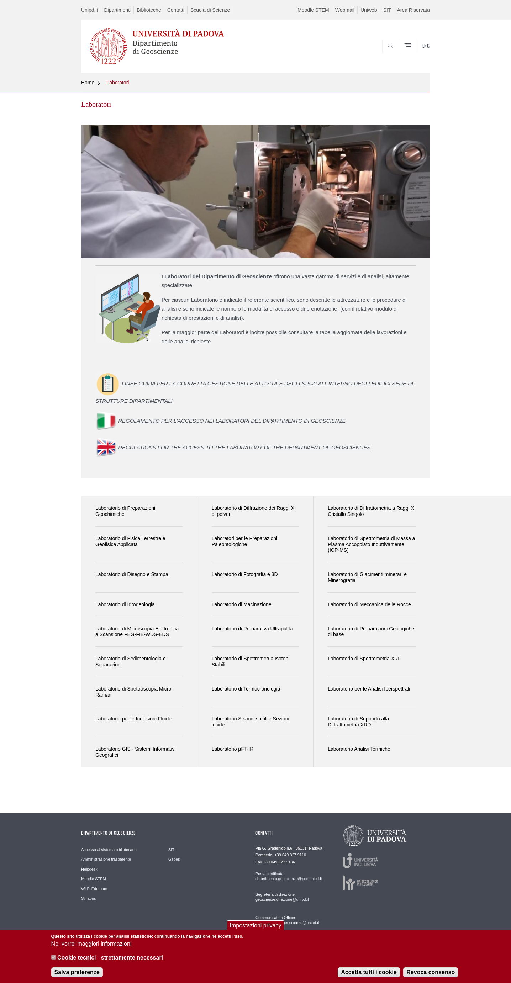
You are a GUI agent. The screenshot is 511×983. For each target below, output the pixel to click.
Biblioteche (149, 10)
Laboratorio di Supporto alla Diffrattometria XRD (358, 722)
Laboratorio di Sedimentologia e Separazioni (130, 661)
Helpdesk (89, 869)
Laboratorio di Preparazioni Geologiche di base (371, 632)
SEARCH (417, 55)
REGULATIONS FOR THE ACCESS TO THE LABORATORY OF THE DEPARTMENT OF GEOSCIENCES (244, 447)
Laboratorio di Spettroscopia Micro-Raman (134, 692)
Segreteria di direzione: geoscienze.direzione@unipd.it (282, 897)
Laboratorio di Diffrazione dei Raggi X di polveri (253, 511)
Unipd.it (89, 10)
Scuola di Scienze (210, 10)
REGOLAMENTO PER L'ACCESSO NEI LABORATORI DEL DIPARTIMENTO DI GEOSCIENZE (232, 421)
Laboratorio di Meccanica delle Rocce (369, 604)
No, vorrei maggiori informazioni (91, 948)
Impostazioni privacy (255, 929)
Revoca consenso (430, 976)
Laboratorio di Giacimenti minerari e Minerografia (367, 577)
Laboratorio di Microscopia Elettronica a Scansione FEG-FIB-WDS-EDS (137, 632)
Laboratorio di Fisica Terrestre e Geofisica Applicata (130, 541)
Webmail (344, 10)
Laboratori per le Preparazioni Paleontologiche (244, 541)
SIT (387, 10)
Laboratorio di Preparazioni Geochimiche (125, 511)
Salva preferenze (77, 976)
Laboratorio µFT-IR (233, 749)
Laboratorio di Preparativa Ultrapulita (252, 628)
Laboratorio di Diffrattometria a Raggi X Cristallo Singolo (371, 511)
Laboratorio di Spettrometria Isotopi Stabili (251, 661)
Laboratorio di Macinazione (242, 604)
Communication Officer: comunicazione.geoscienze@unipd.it (287, 920)
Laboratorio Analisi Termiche (359, 749)
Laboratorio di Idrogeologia (125, 604)
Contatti (175, 10)
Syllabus (88, 898)
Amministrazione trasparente (106, 859)
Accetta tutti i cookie (368, 976)
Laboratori (117, 82)
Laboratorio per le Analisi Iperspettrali (369, 689)
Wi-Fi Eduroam (94, 889)
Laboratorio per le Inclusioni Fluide (133, 719)
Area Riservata (413, 10)
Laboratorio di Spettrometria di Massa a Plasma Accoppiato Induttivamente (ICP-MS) (371, 544)
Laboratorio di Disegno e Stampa (131, 574)
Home (87, 82)
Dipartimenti (117, 10)
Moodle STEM (313, 10)
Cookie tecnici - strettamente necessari (110, 961)
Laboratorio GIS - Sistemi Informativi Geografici (135, 752)
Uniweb (368, 10)
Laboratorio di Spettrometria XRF (364, 658)
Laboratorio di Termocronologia (246, 689)
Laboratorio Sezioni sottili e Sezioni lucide (250, 722)
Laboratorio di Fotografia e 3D (245, 574)
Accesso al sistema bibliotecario (109, 849)
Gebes (174, 859)
